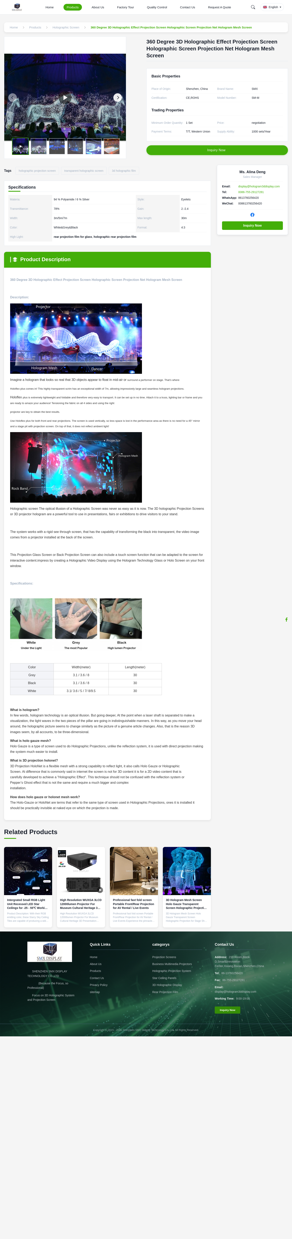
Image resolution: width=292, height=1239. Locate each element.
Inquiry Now (252, 225)
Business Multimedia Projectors (172, 964)
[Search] (253, 7)
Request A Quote (219, 7)
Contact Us (187, 7)
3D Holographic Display (167, 985)
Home (50, 7)
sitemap (95, 992)
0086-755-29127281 (251, 192)
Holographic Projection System (171, 971)
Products (73, 7)
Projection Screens (164, 957)
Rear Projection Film (165, 992)
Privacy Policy (98, 985)
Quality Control (157, 7)
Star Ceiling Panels (164, 978)
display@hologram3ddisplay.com (259, 186)
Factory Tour (125, 7)
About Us (98, 7)
